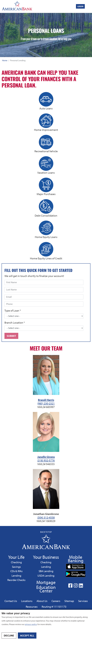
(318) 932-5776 (46, 460)
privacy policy (31, 624)
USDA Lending (45, 575)
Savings (17, 566)
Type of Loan (12, 310)
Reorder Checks (16, 580)
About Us (42, 601)
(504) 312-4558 (46, 517)
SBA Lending (46, 571)
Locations (26, 601)
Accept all (27, 635)
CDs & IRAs (16, 571)
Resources (31, 606)
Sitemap (69, 601)
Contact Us (10, 601)
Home (4, 60)
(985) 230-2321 (46, 403)
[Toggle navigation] (89, 6)
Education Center (46, 588)
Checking (16, 562)
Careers (56, 601)
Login (80, 6)
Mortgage (46, 582)
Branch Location (14, 322)
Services (83, 601)
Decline (9, 635)
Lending (16, 575)
